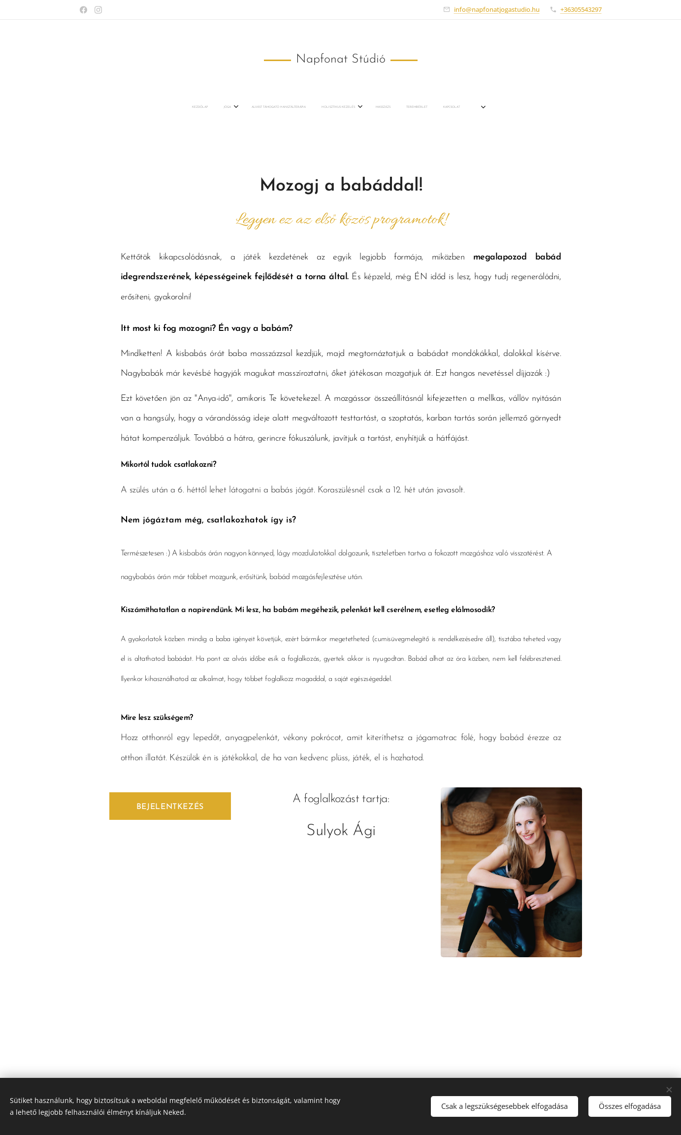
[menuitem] (269, 107)
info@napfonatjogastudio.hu (497, 9)
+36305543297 (581, 9)
